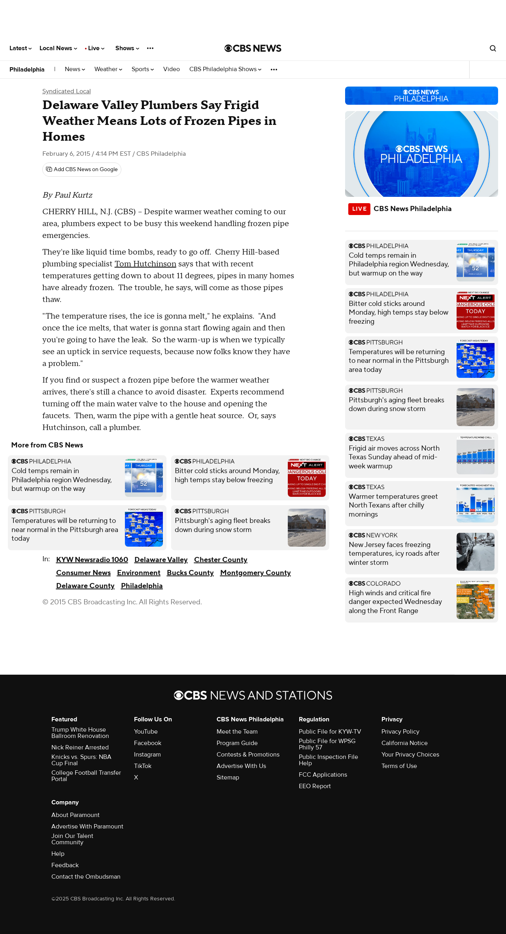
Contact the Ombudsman (86, 877)
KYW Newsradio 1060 (92, 559)
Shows (127, 48)
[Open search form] (493, 48)
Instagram (147, 754)
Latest (20, 48)
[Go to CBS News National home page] (253, 48)
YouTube (146, 731)
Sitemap (228, 777)
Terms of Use (399, 766)
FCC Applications (323, 775)
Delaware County (85, 586)
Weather (108, 69)
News (75, 69)
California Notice (404, 743)
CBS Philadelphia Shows (225, 69)
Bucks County (190, 572)
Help (57, 854)
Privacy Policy (400, 731)
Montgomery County (255, 572)
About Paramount (75, 815)
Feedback (65, 865)
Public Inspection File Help (328, 760)
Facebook (147, 743)
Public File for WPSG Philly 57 (327, 744)
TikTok (142, 766)
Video (171, 69)
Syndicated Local (66, 91)
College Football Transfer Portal (86, 776)
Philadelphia (27, 70)
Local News (58, 48)
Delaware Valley (161, 559)
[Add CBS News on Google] (81, 169)
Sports (143, 69)
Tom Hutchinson (145, 264)
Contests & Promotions (248, 754)
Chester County (220, 559)
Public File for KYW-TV (330, 731)
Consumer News (83, 572)
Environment (138, 572)
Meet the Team (237, 731)
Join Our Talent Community (72, 839)
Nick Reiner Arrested (80, 747)
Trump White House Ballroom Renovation (80, 732)
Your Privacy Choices (410, 754)
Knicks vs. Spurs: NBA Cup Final (81, 760)
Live (96, 48)
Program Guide (237, 743)
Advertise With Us (241, 766)
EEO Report (315, 786)
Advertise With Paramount (87, 826)
